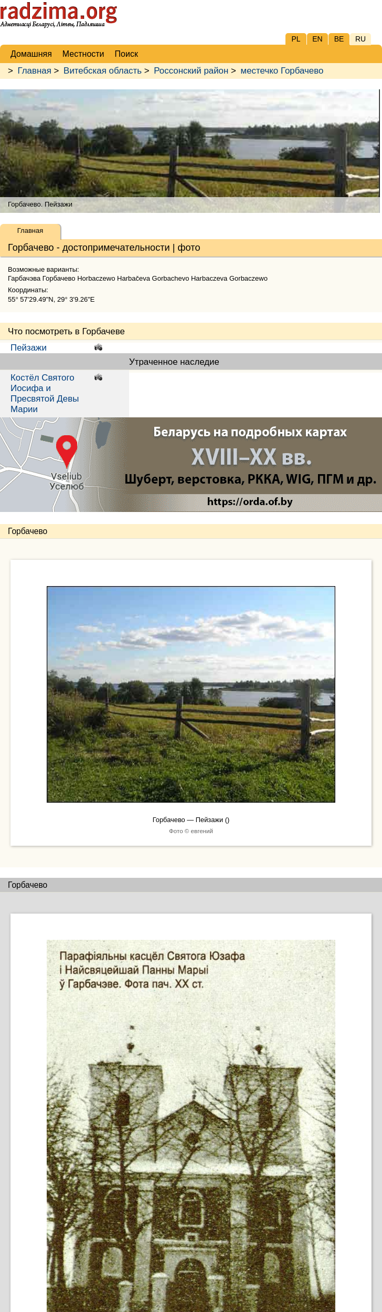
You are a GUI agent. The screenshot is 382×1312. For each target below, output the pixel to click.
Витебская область (102, 71)
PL (295, 39)
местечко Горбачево (282, 71)
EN (317, 39)
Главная (34, 71)
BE (339, 39)
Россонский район (191, 71)
